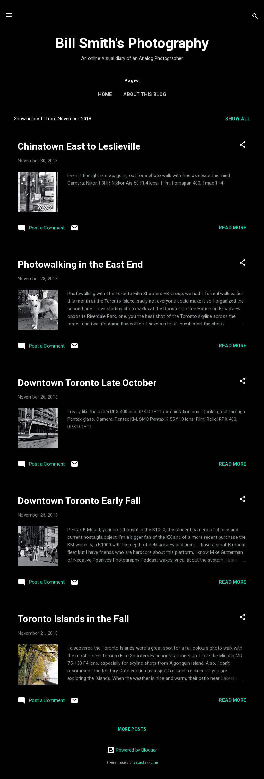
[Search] (255, 17)
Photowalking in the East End (80, 264)
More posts (132, 729)
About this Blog (144, 94)
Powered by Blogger (132, 750)
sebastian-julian (146, 762)
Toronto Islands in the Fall (73, 618)
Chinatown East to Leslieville (79, 146)
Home (105, 94)
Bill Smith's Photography (132, 43)
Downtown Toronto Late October (87, 382)
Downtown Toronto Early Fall (79, 500)
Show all (237, 119)
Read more (232, 227)
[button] (242, 146)
